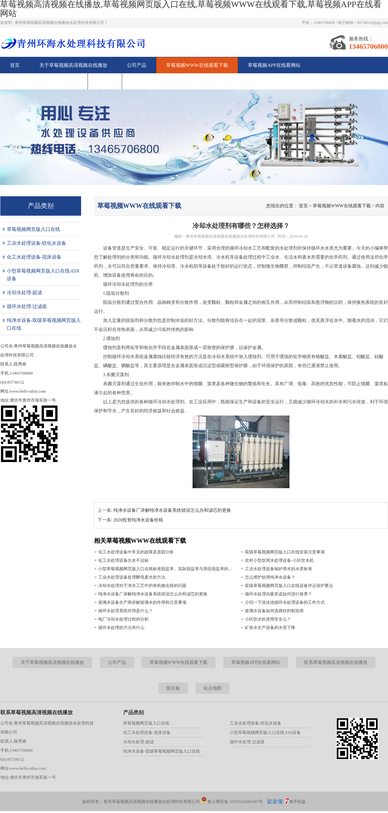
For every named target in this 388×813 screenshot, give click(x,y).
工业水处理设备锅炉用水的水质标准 (278, 568)
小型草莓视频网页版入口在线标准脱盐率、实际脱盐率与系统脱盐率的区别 (166, 568)
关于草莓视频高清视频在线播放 (73, 65)
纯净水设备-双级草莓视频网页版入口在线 (44, 324)
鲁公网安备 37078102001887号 (232, 801)
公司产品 (136, 65)
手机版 (299, 801)
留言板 (105, 81)
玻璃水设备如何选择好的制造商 (274, 610)
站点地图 (213, 688)
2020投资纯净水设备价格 (138, 520)
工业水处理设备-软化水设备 (37, 243)
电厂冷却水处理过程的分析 (123, 619)
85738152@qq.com (372, 22)
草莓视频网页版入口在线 (33, 229)
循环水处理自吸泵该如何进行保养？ (278, 594)
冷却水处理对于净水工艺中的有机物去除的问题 (142, 585)
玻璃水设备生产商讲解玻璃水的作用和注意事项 (142, 602)
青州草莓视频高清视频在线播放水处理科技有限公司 (230, 236)
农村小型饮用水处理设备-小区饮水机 (279, 560)
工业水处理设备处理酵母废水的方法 (131, 577)
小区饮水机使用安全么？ (268, 619)
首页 (15, 65)
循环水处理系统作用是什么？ (125, 610)
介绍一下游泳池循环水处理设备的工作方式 (285, 602)
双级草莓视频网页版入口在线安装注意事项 (285, 552)
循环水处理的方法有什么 (121, 627)
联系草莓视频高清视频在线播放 (44, 81)
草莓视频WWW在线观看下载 (197, 65)
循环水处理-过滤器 (27, 306)
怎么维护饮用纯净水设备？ (270, 577)
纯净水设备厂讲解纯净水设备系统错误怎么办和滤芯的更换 (172, 510)
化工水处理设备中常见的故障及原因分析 (136, 552)
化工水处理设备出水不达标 (123, 560)
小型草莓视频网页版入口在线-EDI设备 (43, 274)
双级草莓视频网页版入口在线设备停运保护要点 (289, 585)
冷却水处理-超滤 (24, 292)
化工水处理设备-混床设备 (34, 257)
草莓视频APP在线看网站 (274, 65)
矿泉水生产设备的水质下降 (270, 627)
